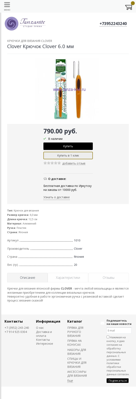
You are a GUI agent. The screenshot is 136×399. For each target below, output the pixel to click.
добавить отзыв (73, 163)
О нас (40, 328)
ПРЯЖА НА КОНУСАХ (74, 343)
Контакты (14, 321)
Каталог (74, 321)
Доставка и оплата (44, 334)
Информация (48, 321)
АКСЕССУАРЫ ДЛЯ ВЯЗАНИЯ (77, 374)
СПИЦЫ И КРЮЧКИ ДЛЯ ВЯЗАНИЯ (76, 363)
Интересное (44, 344)
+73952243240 (113, 23)
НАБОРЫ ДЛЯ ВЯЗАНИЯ (76, 352)
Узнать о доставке (56, 197)
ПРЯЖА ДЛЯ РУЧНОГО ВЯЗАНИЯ (75, 332)
